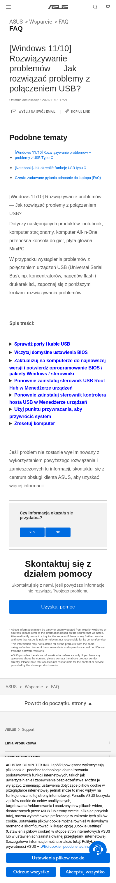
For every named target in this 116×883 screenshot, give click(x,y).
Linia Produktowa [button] (58, 743)
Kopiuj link (80, 112)
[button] (8, 7)
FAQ (63, 21)
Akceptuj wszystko (85, 872)
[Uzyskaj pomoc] (58, 607)
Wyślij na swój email (37, 112)
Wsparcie (40, 21)
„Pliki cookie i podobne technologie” (70, 846)
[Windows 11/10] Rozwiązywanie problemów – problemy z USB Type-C (53, 155)
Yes (32, 532)
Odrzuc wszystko (31, 872)
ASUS (16, 21)
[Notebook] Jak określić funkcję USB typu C (50, 168)
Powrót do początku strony (55, 703)
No (58, 532)
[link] (58, 7)
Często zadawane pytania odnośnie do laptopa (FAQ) (58, 178)
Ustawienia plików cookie (58, 858)
